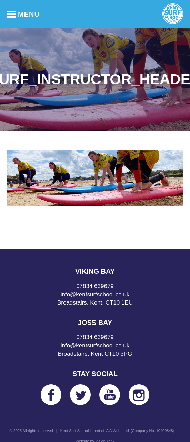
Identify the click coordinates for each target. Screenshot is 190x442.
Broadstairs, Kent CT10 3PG (95, 353)
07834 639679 (95, 286)
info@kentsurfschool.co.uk (95, 294)
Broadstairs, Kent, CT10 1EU (95, 302)
